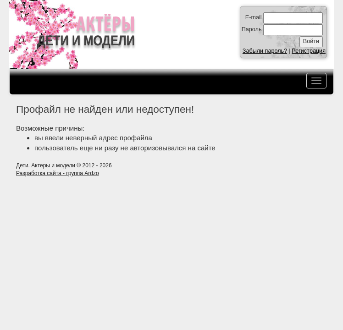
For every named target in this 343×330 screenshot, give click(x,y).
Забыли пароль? (265, 51)
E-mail (253, 17)
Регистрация (309, 51)
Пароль (252, 29)
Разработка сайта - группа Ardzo (57, 173)
